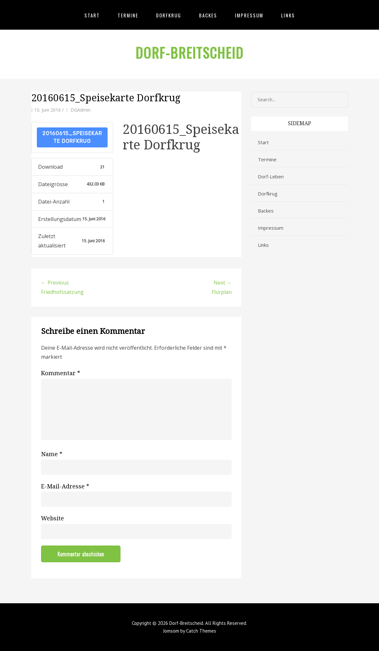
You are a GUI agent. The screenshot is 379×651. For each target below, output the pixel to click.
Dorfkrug (168, 15)
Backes (208, 15)
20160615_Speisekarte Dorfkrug (72, 137)
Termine (128, 15)
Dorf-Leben (271, 176)
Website (52, 518)
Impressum (249, 15)
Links (288, 15)
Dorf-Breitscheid (189, 53)
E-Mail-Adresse (65, 486)
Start (92, 15)
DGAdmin (80, 110)
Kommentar (60, 373)
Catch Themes (201, 631)
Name (51, 454)
